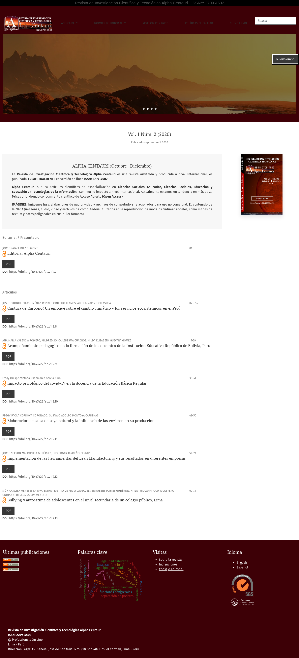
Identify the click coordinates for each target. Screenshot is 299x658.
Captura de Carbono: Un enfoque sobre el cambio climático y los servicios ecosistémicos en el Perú (93, 308)
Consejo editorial (171, 569)
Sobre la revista (170, 559)
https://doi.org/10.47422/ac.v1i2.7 (32, 272)
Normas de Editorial (108, 23)
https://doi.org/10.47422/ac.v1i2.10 (33, 401)
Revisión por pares (155, 23)
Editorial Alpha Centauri (28, 253)
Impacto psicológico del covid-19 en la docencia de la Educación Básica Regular (77, 383)
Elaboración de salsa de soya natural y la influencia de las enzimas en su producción (81, 420)
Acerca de (68, 23)
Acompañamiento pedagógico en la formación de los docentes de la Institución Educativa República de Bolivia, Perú (108, 345)
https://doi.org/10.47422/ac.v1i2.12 (33, 477)
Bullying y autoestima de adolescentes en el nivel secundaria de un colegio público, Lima (85, 500)
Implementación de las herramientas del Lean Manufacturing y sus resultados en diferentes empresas (96, 458)
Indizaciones (168, 564)
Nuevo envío (238, 23)
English (242, 562)
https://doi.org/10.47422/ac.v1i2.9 (33, 364)
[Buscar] (275, 21)
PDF (8, 264)
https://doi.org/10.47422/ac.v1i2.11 (33, 439)
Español (242, 567)
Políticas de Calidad (199, 23)
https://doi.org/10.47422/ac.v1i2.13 (33, 518)
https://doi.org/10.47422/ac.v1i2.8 (33, 326)
